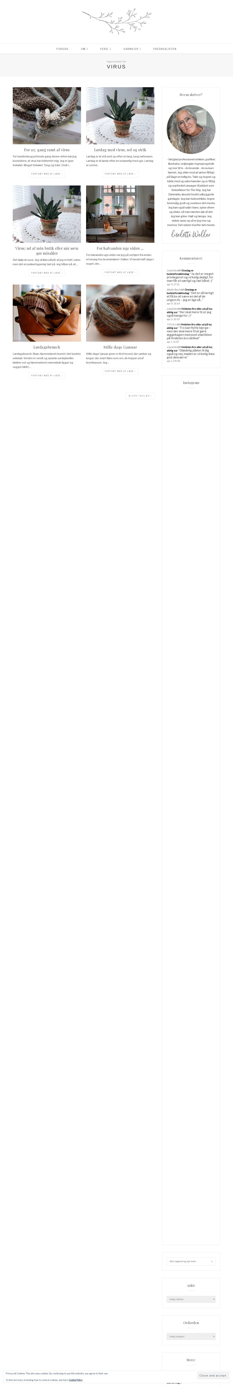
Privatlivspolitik (175, 1279)
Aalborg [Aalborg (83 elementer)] (173, 1319)
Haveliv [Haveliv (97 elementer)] (172, 1349)
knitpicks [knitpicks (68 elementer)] (174, 1361)
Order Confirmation (178, 1268)
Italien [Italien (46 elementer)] (195, 1355)
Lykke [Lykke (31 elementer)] (188, 1367)
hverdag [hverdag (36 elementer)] (186, 1349)
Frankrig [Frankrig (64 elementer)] (173, 1337)
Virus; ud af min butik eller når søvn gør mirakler (46, 251)
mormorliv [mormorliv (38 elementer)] (202, 1367)
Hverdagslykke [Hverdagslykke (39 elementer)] (177, 1355)
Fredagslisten (165, 48)
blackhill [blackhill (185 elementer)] (189, 1319)
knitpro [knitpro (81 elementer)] (188, 1361)
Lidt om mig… (174, 1258)
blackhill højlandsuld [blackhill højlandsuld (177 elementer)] (182, 1325)
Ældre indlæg (140, 396)
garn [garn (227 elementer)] (186, 1337)
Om (83, 48)
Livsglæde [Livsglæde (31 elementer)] (174, 1367)
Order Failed (173, 1273)
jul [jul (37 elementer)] (205, 1355)
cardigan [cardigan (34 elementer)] (206, 1325)
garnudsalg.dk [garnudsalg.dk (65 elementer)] (177, 1343)
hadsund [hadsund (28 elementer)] (196, 1343)
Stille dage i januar (120, 347)
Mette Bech (173, 289)
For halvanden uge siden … (120, 248)
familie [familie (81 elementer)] (172, 1331)
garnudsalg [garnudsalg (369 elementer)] (201, 1337)
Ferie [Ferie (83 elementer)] (200, 1331)
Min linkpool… (174, 1263)
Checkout (172, 1247)
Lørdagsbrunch (46, 347)
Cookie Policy (75, 1380)
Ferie (104, 48)
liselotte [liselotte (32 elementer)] (203, 1361)
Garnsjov (131, 48)
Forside (62, 48)
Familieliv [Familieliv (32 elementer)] (187, 1331)
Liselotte (172, 270)
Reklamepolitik (175, 1284)
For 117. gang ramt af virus (47, 149)
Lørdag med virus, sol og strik (120, 149)
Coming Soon (174, 1252)
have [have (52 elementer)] (209, 1343)
